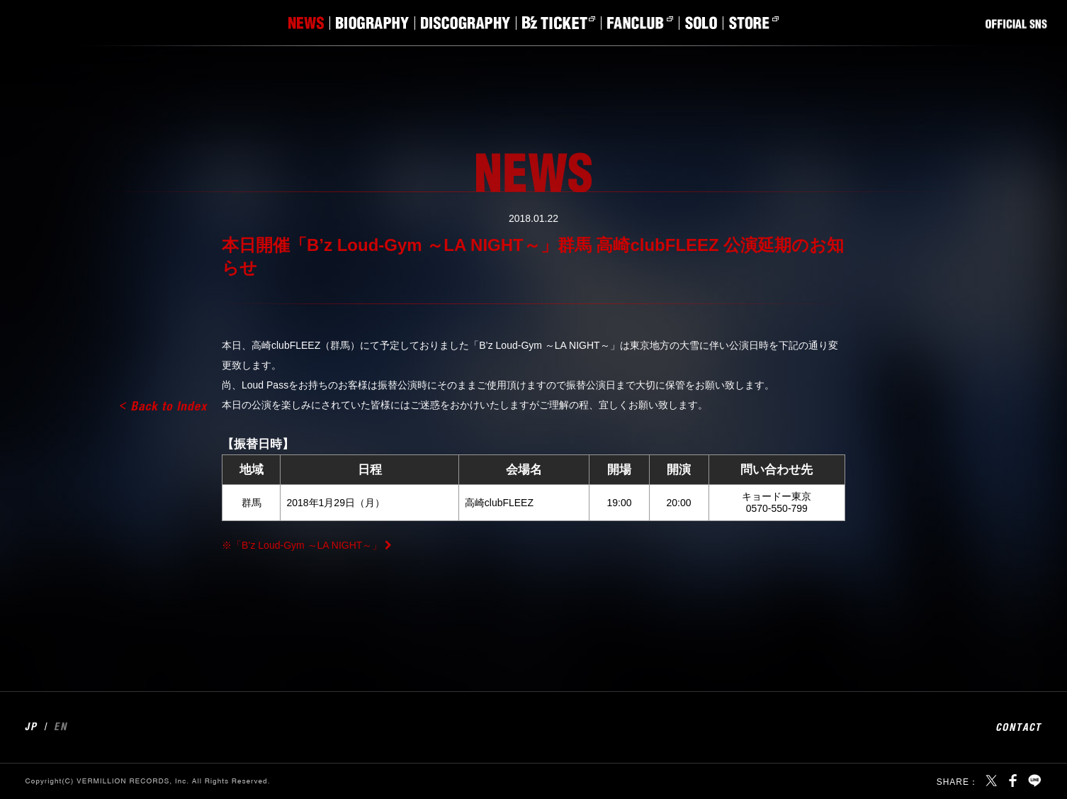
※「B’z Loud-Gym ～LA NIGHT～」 (302, 545)
